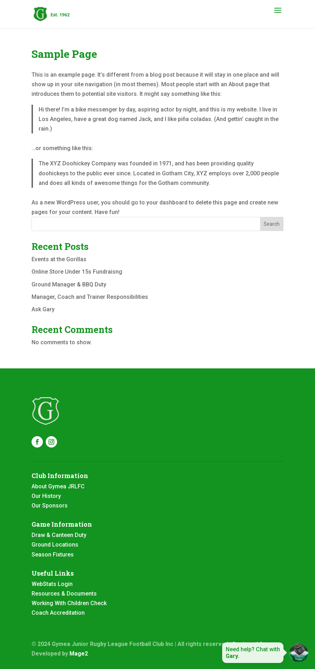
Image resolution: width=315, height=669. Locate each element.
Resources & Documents (64, 593)
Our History (46, 496)
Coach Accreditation (58, 612)
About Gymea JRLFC (58, 486)
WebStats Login (52, 584)
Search (272, 224)
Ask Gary (43, 309)
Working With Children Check (69, 603)
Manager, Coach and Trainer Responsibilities (90, 297)
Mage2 (78, 653)
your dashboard (166, 202)
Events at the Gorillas (59, 259)
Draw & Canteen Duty (59, 535)
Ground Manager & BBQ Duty (69, 284)
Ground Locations (55, 544)
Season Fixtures (53, 554)
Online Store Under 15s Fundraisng (77, 271)
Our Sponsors (50, 505)
